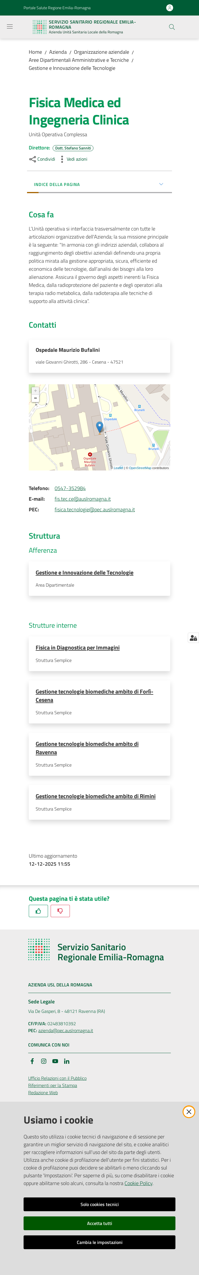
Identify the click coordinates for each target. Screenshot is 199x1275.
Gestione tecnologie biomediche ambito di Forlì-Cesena (94, 697)
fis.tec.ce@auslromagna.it (83, 500)
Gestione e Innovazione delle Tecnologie (72, 68)
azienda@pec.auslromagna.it (65, 1033)
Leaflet (118, 469)
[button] (172, 27)
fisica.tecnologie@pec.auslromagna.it (95, 510)
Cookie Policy (138, 1183)
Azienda (58, 52)
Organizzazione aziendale (101, 52)
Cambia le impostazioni (100, 1242)
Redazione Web (43, 1095)
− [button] (35, 399)
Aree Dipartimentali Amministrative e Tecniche (79, 60)
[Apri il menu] (9, 26)
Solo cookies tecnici (100, 1204)
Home (35, 52)
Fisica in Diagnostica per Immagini (78, 648)
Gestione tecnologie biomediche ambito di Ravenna (87, 750)
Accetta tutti (99, 1223)
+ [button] (35, 392)
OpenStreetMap (140, 469)
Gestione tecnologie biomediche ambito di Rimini (96, 798)
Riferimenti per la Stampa (52, 1088)
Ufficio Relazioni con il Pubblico (57, 1081)
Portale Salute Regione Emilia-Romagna (57, 8)
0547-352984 (70, 489)
